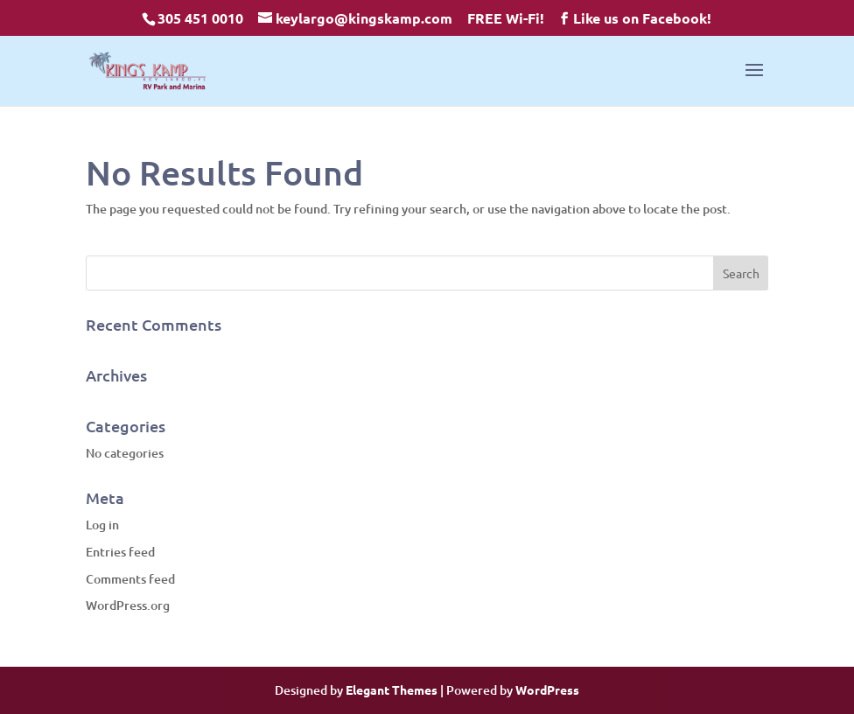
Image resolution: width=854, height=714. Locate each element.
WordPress (547, 689)
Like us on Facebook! (642, 18)
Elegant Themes (392, 689)
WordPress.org (128, 605)
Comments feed (130, 578)
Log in (102, 524)
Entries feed (120, 551)
